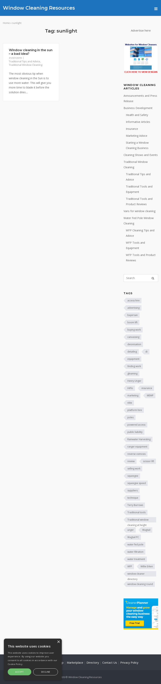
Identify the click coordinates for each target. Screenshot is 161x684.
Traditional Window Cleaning (25, 65)
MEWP (150, 395)
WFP (129, 566)
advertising (133, 307)
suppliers (132, 490)
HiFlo (130, 388)
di (146, 351)
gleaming (132, 373)
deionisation (134, 344)
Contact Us (109, 662)
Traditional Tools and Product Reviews (139, 201)
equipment (133, 359)
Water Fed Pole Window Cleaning (139, 220)
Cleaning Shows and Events (141, 155)
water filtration (135, 551)
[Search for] (141, 278)
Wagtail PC (133, 537)
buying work (134, 329)
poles (130, 417)
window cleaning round (140, 584)
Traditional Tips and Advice (24, 61)
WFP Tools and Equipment (135, 245)
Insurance (132, 129)
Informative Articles (138, 122)
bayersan (132, 315)
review (131, 461)
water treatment (136, 559)
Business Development (138, 108)
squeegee (132, 475)
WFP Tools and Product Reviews (141, 257)
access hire (133, 300)
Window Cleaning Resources (39, 8)
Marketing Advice (136, 135)
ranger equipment (137, 446)
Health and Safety (137, 115)
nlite (129, 402)
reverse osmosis (136, 454)
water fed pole (135, 544)
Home (6, 23)
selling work (133, 468)
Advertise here (141, 30)
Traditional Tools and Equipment (139, 189)
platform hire (134, 410)
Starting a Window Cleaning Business (137, 145)
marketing (132, 395)
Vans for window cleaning (139, 211)
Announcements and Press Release (140, 98)
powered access (136, 424)
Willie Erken (147, 566)
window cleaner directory (136, 574)
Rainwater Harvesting (139, 439)
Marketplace (75, 662)
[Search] (153, 278)
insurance (147, 388)
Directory (92, 662)
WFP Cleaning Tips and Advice (140, 232)
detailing (132, 351)
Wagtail (146, 530)
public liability (134, 432)
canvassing (133, 337)
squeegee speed (136, 483)
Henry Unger (134, 380)
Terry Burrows (135, 505)
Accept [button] (19, 671)
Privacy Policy (129, 662)
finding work (134, 366)
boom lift (132, 322)
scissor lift (148, 461)
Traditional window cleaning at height (137, 520)
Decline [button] (45, 671)
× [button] (58, 642)
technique (132, 497)
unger (130, 530)
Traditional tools (136, 512)
